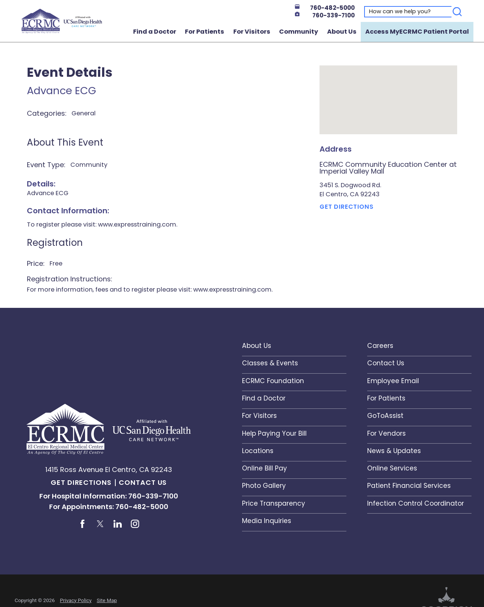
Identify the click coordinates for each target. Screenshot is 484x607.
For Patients (204, 31)
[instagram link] (135, 523)
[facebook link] (82, 523)
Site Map (107, 600)
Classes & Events (270, 363)
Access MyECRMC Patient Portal (417, 31)
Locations (257, 450)
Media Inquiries (266, 520)
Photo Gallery (264, 485)
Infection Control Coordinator (415, 503)
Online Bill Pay (264, 468)
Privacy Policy (76, 600)
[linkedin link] (117, 523)
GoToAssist (385, 415)
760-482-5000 (325, 7)
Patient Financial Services (409, 485)
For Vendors (386, 433)
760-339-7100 (325, 15)
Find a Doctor (154, 31)
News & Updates (394, 450)
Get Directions (346, 207)
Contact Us (143, 482)
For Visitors (251, 31)
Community (298, 31)
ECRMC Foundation (273, 380)
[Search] (457, 11)
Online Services (392, 468)
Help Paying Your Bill (274, 433)
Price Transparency (273, 503)
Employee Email (393, 380)
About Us (342, 31)
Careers (380, 345)
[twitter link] (100, 523)
